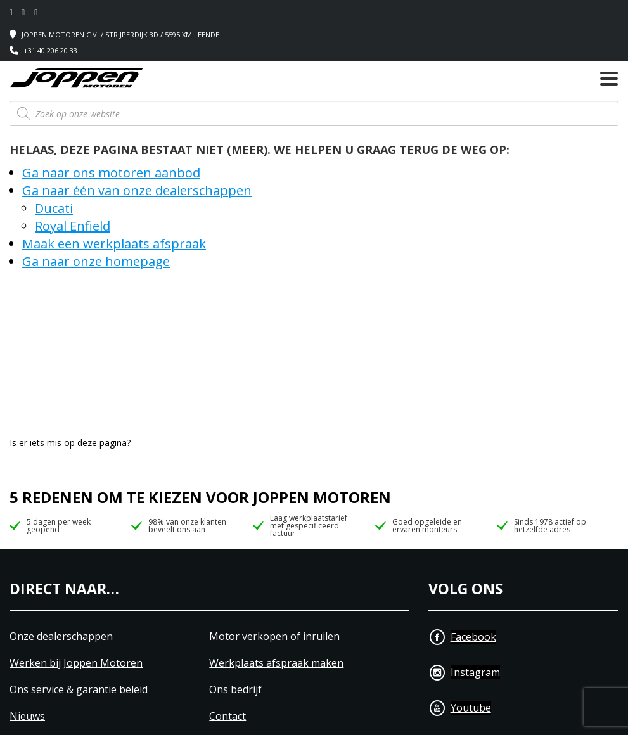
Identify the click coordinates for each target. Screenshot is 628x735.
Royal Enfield (72, 225)
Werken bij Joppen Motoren (76, 663)
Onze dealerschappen (61, 636)
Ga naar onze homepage (96, 261)
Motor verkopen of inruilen (274, 636)
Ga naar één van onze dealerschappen (137, 190)
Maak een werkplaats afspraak (114, 243)
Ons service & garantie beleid (79, 689)
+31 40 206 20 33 (50, 50)
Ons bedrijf (235, 689)
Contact (227, 716)
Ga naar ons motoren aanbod (111, 172)
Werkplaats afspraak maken (276, 663)
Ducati (54, 208)
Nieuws (27, 716)
